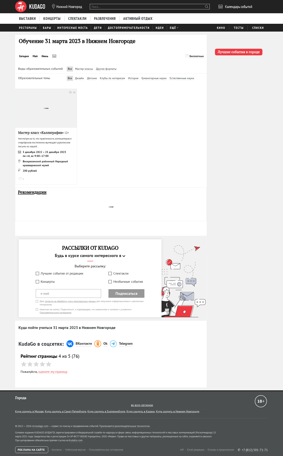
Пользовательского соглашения (55, 312)
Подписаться (126, 293)
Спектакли (120, 273)
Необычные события (128, 281)
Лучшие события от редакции (62, 273)
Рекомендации (32, 192)
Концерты (48, 281)
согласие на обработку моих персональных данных (70, 301)
